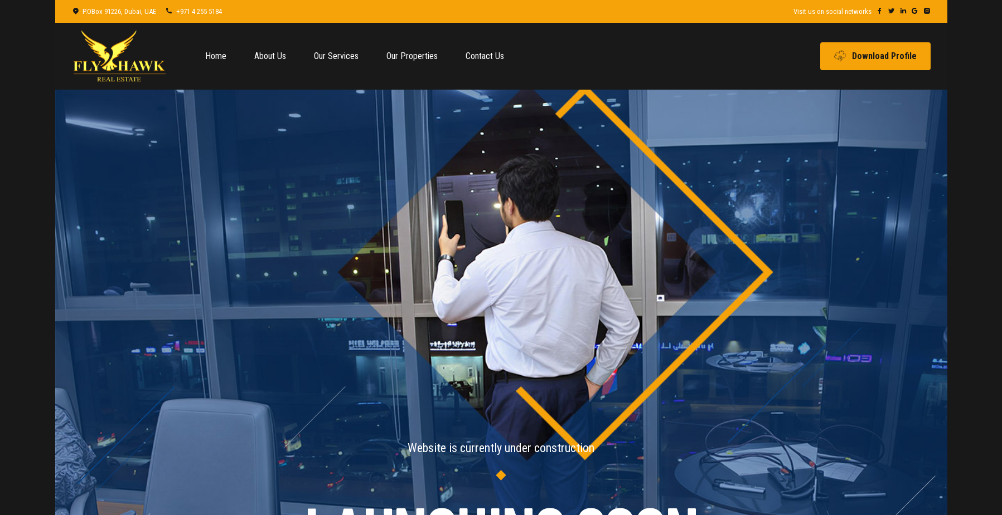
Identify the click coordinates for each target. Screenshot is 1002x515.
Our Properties (412, 56)
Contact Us (485, 56)
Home (215, 56)
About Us (270, 56)
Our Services (336, 56)
